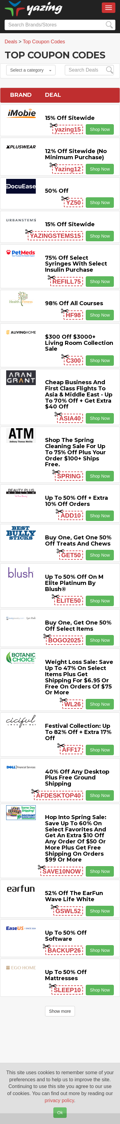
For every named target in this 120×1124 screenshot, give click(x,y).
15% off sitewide (70, 118)
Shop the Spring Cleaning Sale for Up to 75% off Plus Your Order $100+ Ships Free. (75, 452)
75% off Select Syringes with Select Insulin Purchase (76, 264)
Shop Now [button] (100, 129)
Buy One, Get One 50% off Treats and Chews (78, 540)
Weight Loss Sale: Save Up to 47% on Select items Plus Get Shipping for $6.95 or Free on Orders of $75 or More (79, 677)
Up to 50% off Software (66, 935)
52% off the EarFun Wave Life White (74, 896)
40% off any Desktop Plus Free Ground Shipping (77, 777)
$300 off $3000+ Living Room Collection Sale (79, 343)
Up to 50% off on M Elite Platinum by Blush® (74, 583)
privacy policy (59, 1100)
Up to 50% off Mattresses (66, 975)
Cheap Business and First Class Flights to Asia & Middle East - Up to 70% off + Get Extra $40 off (78, 394)
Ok (60, 1112)
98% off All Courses (74, 303)
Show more (60, 1011)
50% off (56, 190)
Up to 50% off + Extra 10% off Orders (76, 501)
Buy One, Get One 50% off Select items (78, 625)
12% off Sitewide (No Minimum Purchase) (76, 154)
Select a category (31, 70)
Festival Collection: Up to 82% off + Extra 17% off (78, 732)
